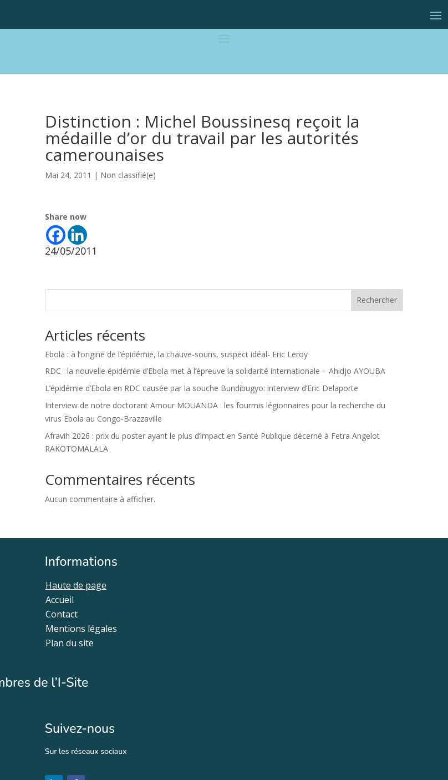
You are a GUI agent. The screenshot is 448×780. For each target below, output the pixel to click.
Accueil (59, 600)
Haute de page (75, 585)
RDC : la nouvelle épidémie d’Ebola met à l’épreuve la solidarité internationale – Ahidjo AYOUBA (215, 371)
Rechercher (377, 300)
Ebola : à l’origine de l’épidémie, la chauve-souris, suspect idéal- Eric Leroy (176, 354)
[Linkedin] (77, 235)
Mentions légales (81, 628)
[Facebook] (55, 235)
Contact (61, 614)
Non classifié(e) (128, 175)
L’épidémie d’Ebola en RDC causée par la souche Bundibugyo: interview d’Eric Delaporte (201, 388)
